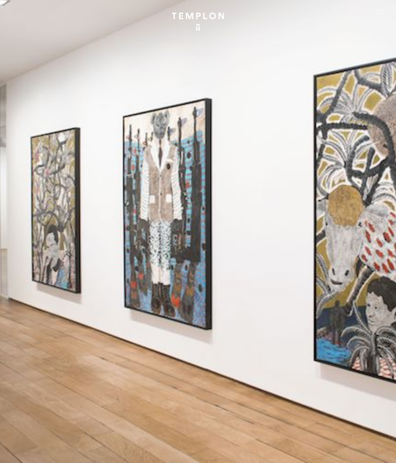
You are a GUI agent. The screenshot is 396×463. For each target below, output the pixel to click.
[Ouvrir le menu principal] (380, 11)
